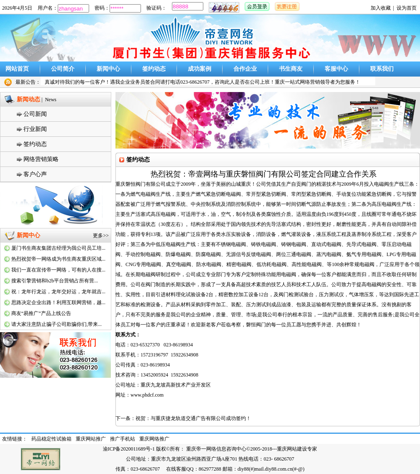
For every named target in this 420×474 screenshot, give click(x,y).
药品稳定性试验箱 (51, 439)
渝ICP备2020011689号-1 (129, 449)
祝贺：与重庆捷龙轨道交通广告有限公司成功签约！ (193, 418)
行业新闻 (35, 129)
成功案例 (199, 69)
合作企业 (245, 69)
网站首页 (17, 69)
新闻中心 (108, 69)
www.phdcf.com (147, 395)
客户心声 (35, 174)
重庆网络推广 (154, 439)
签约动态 (154, 69)
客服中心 (336, 69)
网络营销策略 (41, 159)
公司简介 (62, 69)
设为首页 (407, 8)
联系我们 (382, 69)
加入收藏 (381, 8)
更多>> (101, 235)
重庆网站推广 (91, 439)
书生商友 (290, 69)
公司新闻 (35, 114)
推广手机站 (122, 439)
